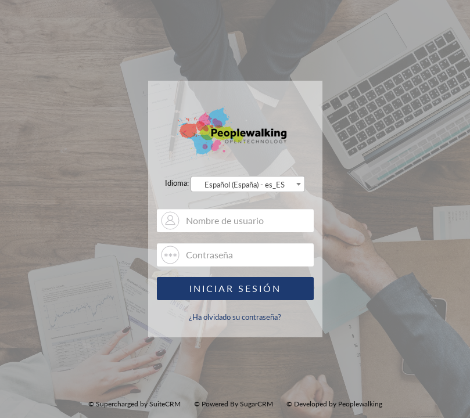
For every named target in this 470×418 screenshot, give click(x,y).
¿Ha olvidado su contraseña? (235, 317)
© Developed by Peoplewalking (334, 403)
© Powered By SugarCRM (233, 403)
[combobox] (248, 184)
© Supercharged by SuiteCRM (134, 403)
